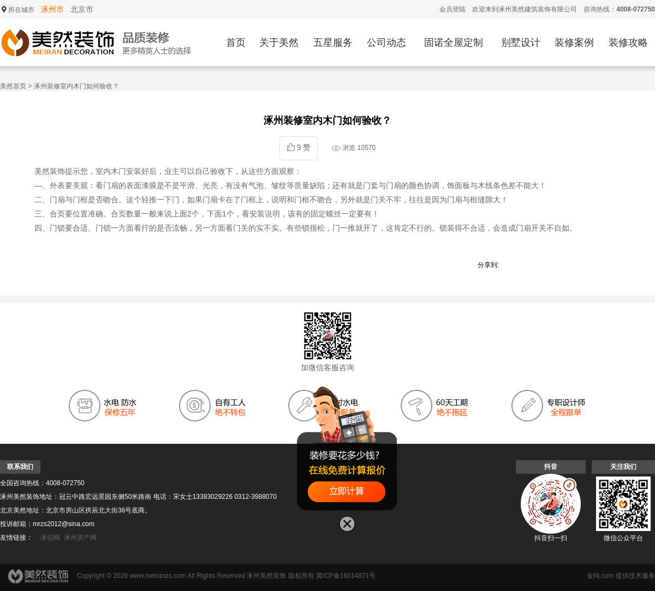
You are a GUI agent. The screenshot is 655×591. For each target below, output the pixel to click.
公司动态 (386, 42)
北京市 (81, 9)
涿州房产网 (80, 537)
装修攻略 (628, 42)
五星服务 (333, 42)
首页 (236, 42)
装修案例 (574, 42)
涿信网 (50, 537)
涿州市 (52, 9)
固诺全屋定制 (453, 42)
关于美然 (279, 42)
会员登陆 (452, 9)
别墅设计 (520, 42)
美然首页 (13, 86)
